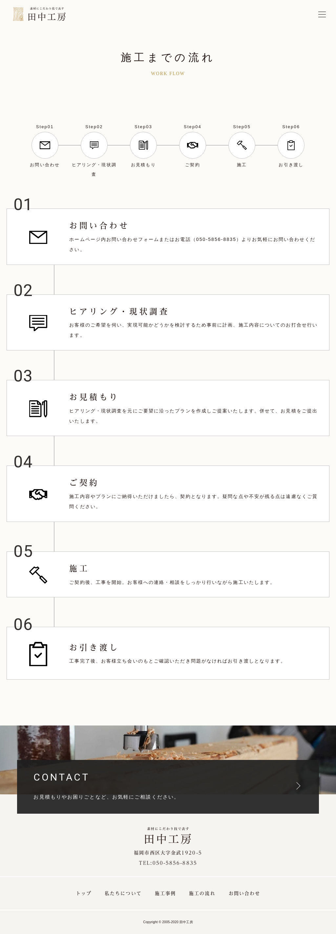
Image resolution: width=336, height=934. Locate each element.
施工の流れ (202, 893)
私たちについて (123, 893)
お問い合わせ (245, 893)
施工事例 (165, 893)
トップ (84, 893)
